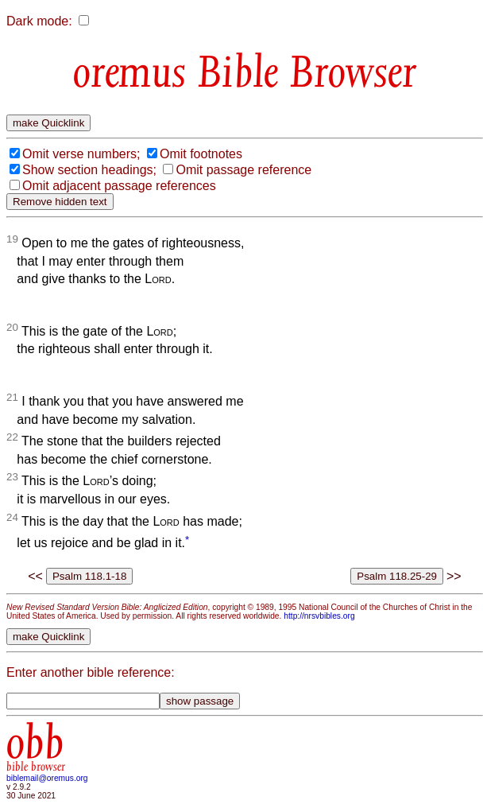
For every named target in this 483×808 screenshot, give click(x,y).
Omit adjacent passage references (119, 185)
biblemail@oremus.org (47, 778)
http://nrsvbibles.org (319, 616)
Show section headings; (89, 170)
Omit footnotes (201, 154)
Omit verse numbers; (81, 154)
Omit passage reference (243, 170)
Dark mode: (39, 21)
